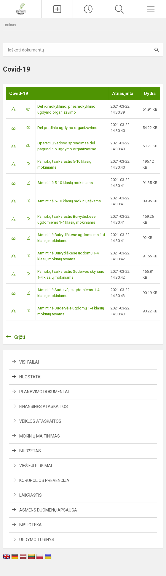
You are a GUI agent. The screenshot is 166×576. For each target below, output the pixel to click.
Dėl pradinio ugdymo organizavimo (67, 127)
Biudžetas (30, 450)
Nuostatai (30, 377)
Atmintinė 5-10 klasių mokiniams (65, 182)
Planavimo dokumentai (44, 391)
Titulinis (9, 25)
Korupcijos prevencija (44, 480)
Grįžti (19, 337)
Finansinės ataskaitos (43, 406)
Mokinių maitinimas (39, 436)
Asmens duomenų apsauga (48, 510)
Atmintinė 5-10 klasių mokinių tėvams (69, 201)
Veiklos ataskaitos (40, 421)
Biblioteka (30, 524)
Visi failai (29, 362)
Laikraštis (30, 495)
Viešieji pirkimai (35, 465)
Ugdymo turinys (36, 539)
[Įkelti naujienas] (57, 9)
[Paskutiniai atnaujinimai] (88, 9)
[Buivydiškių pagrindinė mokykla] (20, 8)
